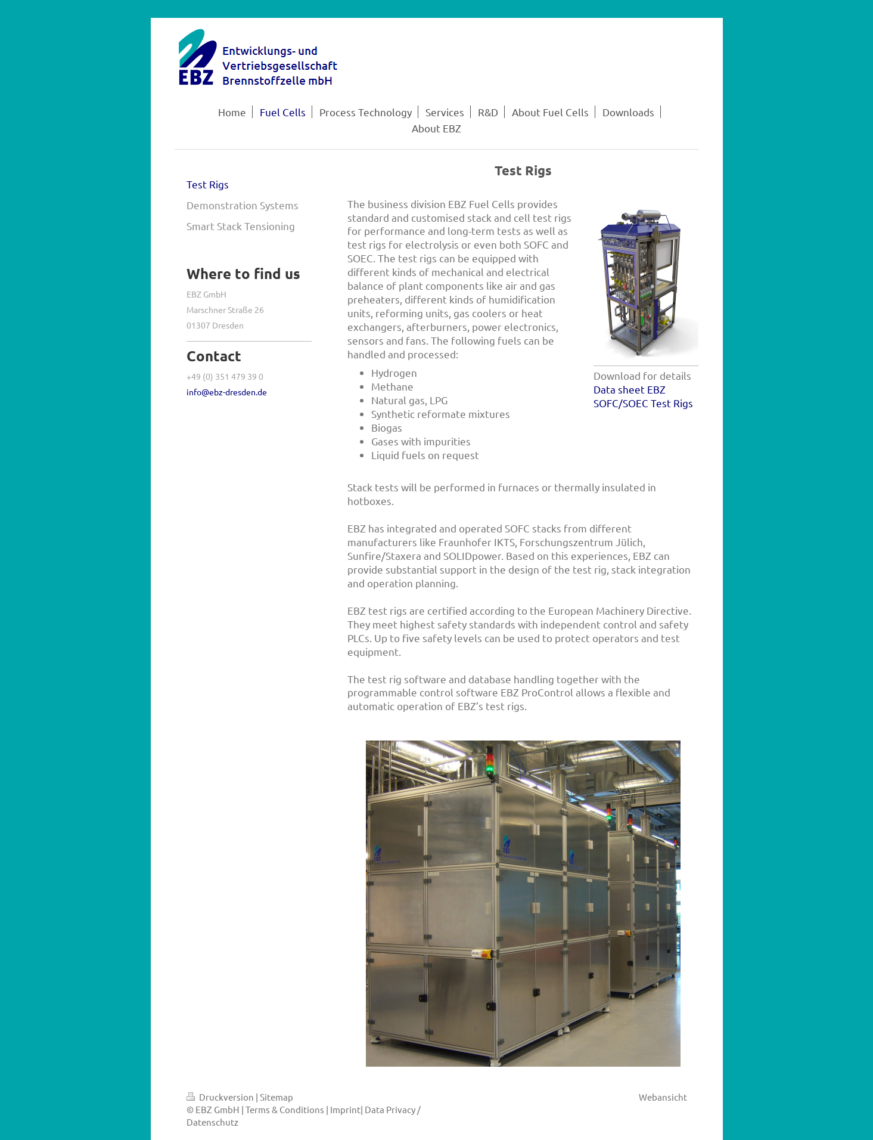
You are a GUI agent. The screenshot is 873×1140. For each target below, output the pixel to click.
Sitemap (276, 1096)
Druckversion (221, 1096)
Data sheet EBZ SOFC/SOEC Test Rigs (643, 396)
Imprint (345, 1109)
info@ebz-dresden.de (227, 391)
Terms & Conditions (285, 1109)
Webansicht (663, 1096)
